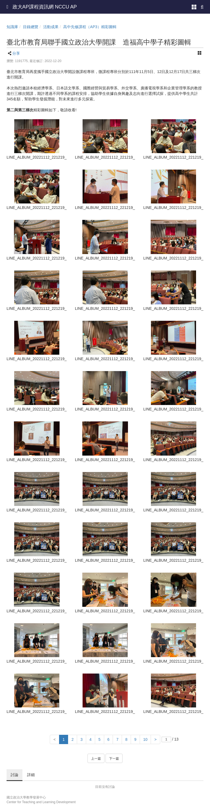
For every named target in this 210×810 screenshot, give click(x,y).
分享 (16, 53)
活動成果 (51, 27)
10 (145, 739)
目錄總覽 (30, 27)
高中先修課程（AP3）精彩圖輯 (89, 27)
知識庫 (12, 27)
